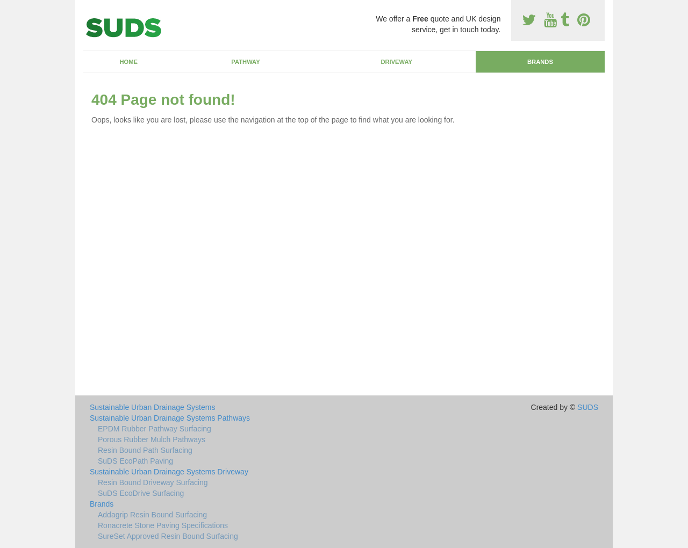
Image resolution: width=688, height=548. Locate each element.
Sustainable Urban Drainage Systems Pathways (170, 418)
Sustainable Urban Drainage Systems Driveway (169, 471)
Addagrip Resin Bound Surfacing (152, 514)
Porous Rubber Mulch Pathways (151, 439)
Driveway (396, 62)
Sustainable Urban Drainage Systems (152, 407)
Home (128, 62)
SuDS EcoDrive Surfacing (141, 493)
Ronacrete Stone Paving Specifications (163, 525)
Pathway (245, 62)
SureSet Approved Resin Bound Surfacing (168, 536)
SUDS (587, 407)
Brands (540, 62)
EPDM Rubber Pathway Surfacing (154, 428)
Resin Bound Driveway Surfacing (153, 482)
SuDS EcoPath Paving (135, 461)
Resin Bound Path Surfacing (145, 450)
